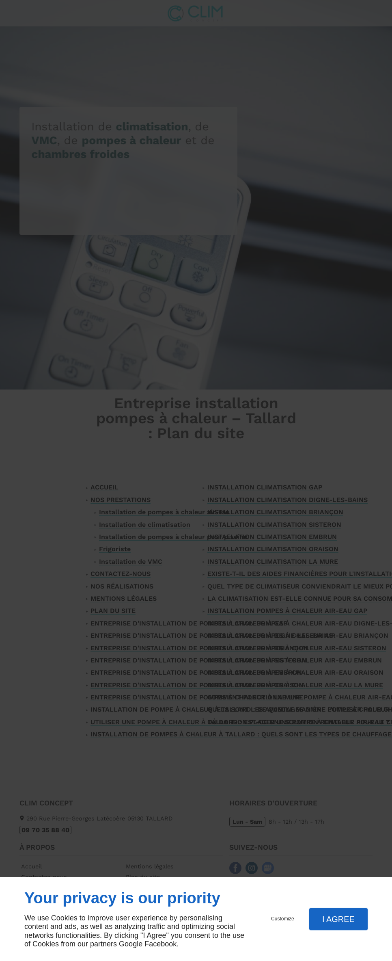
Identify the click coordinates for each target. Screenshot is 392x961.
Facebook (160, 944)
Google (130, 944)
